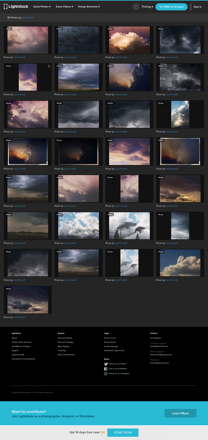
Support (15, 350)
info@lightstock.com (159, 346)
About (14, 337)
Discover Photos (65, 337)
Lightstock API (18, 354)
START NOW (123, 432)
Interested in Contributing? (23, 358)
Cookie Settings (111, 346)
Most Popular (63, 346)
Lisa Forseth (28, 17)
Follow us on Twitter (117, 363)
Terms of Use (110, 337)
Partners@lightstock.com (161, 354)
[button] (42, 7)
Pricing (147, 6)
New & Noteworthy (66, 354)
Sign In (198, 7)
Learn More (180, 413)
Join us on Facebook (118, 368)
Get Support (155, 337)
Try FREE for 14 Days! (171, 7)
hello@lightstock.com (159, 362)
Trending (62, 350)
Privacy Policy (110, 342)
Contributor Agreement (114, 350)
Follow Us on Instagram (119, 373)
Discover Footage (65, 342)
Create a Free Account (21, 342)
